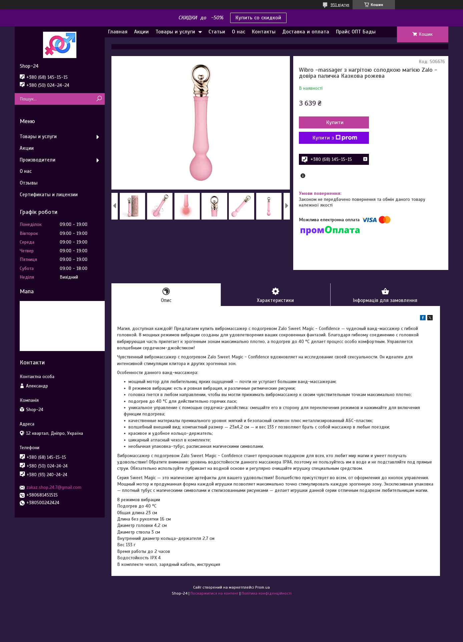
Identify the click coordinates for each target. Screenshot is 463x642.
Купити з (335, 137)
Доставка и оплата (305, 31)
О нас (238, 31)
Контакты (264, 31)
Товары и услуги (175, 31)
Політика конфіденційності (267, 593)
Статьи (216, 31)
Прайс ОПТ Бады (356, 31)
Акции (141, 31)
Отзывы (29, 183)
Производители (37, 160)
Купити (335, 122)
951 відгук (340, 4)
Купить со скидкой (258, 17)
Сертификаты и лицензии (49, 195)
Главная (117, 31)
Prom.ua (262, 587)
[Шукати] (99, 99)
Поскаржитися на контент (214, 593)
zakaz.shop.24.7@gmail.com (53, 487)
